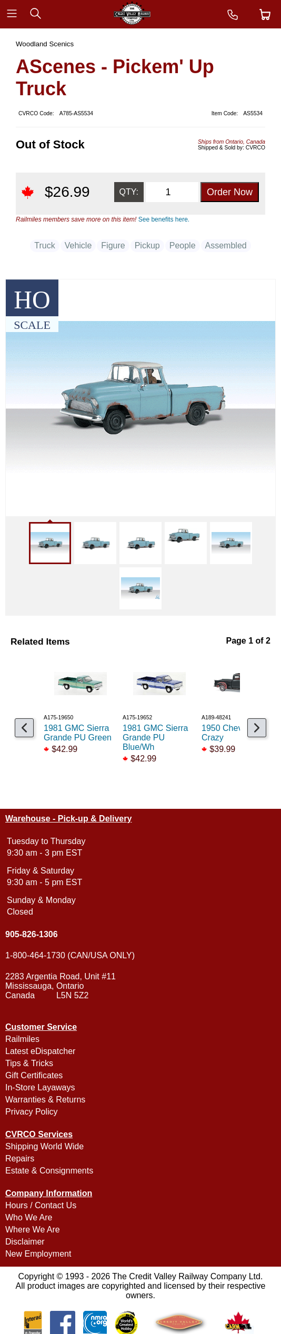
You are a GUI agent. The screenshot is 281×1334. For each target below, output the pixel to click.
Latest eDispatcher (40, 1051)
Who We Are (29, 1217)
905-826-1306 (31, 934)
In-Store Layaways (40, 1087)
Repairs (19, 1158)
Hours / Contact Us (40, 1205)
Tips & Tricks (29, 1063)
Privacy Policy (31, 1111)
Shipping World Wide (44, 1146)
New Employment (38, 1253)
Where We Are (32, 1229)
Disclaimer (25, 1241)
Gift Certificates (34, 1075)
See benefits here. (163, 219)
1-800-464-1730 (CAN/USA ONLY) (70, 955)
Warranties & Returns (45, 1099)
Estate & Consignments (49, 1170)
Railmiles (22, 1039)
